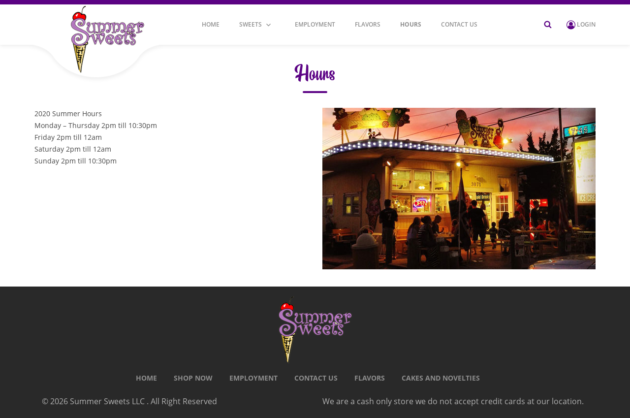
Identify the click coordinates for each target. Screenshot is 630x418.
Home (211, 25)
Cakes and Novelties (441, 378)
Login (581, 24)
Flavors (367, 25)
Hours (410, 25)
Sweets (250, 25)
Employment (315, 25)
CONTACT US (459, 25)
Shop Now (193, 378)
